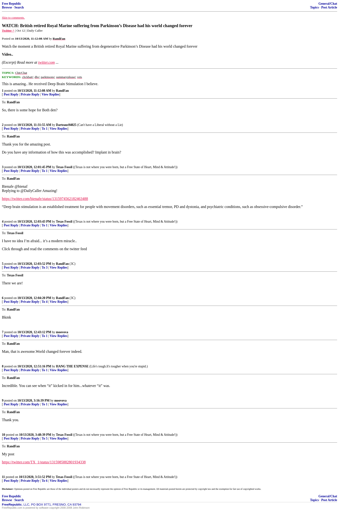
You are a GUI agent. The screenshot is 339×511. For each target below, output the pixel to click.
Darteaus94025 (66, 125)
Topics (314, 7)
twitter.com (46, 62)
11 (3, 477)
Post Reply (11, 94)
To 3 (45, 267)
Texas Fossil (64, 167)
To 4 (45, 301)
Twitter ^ (8, 30)
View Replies (50, 94)
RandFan (62, 90)
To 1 (45, 128)
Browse (7, 7)
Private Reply (30, 94)
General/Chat (328, 3)
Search (19, 7)
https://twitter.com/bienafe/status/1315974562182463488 (45, 199)
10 (3, 434)
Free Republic (11, 3)
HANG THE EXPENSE (72, 366)
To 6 (45, 480)
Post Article (329, 7)
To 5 (45, 438)
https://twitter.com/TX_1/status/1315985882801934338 (44, 462)
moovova (62, 332)
